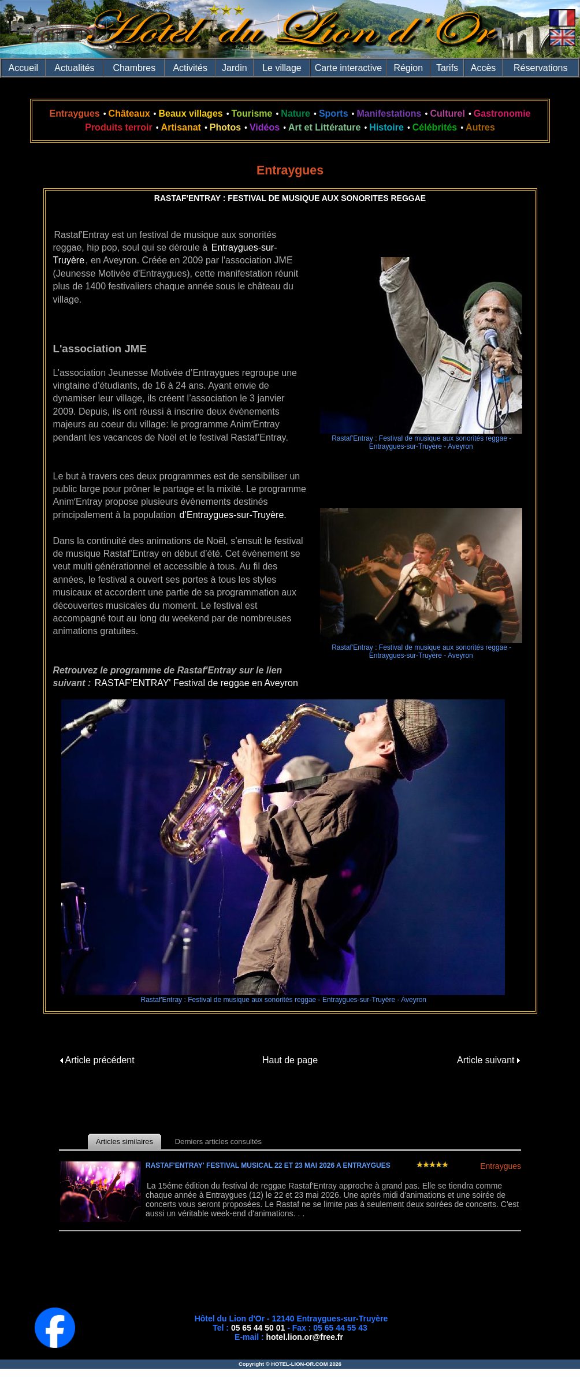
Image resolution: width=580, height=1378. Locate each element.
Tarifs (447, 68)
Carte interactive (348, 68)
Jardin (234, 68)
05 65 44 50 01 (258, 1327)
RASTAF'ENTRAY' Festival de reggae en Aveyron (196, 683)
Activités (190, 68)
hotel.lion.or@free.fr (304, 1337)
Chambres (134, 68)
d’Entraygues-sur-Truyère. (233, 515)
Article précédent (97, 1060)
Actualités (74, 68)
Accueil (24, 68)
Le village (282, 68)
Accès (483, 68)
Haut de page (290, 1060)
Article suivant (488, 1060)
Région (408, 68)
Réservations (540, 68)
